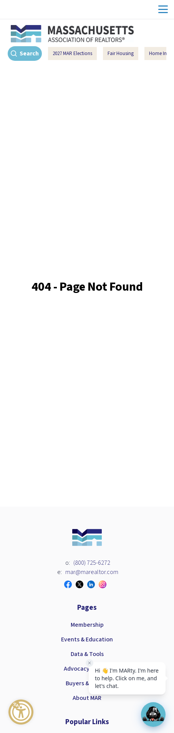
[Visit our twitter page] (81, 584)
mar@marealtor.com (91, 572)
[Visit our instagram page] (104, 584)
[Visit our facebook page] (70, 584)
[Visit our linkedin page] (93, 584)
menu (163, 9)
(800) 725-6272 (91, 563)
